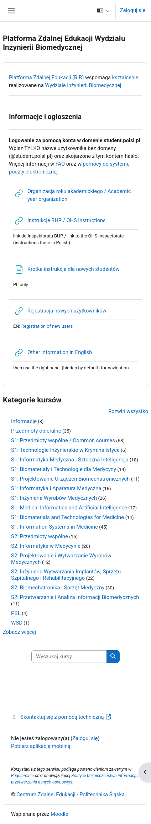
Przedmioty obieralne (36, 431)
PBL (16, 613)
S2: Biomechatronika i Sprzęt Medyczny (57, 587)
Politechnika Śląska (102, 794)
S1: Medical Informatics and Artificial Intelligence (69, 507)
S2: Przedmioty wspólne (39, 536)
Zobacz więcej (19, 632)
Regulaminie (22, 775)
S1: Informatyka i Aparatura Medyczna (56, 488)
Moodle (59, 814)
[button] (103, 10)
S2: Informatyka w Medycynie (45, 546)
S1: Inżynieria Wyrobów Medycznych (54, 498)
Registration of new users (47, 326)
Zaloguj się (132, 10)
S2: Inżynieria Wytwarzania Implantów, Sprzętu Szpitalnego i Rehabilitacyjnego (66, 574)
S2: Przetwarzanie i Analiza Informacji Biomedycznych (75, 597)
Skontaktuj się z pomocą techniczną (61, 717)
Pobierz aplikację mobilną (41, 746)
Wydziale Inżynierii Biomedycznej (83, 85)
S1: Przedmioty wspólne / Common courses (63, 440)
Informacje (24, 421)
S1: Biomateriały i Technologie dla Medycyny (63, 469)
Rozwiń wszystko (128, 411)
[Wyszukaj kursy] (69, 656)
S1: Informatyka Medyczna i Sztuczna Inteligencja (70, 459)
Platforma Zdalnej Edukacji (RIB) (46, 77)
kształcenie (125, 77)
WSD (16, 623)
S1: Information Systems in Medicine (54, 527)
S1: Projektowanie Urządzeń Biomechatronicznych (71, 479)
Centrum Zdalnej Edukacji (46, 794)
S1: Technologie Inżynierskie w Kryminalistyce (65, 450)
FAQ (60, 164)
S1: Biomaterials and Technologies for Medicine (68, 517)
